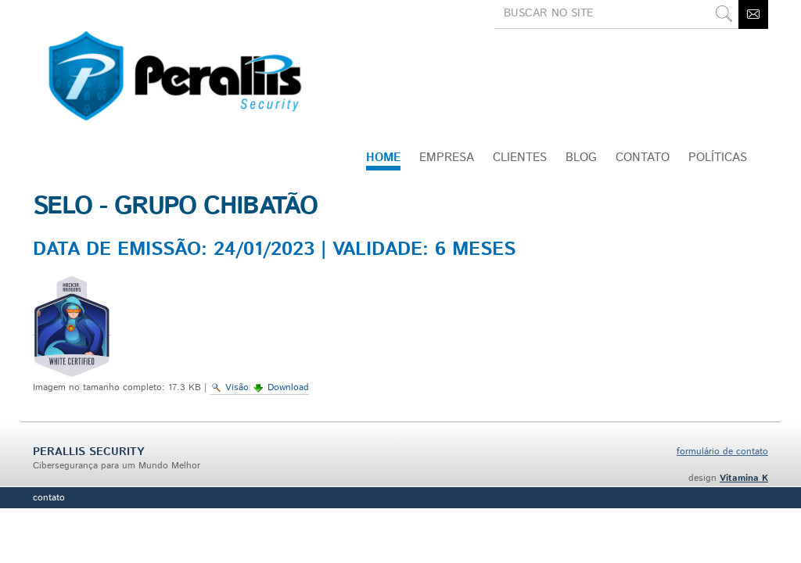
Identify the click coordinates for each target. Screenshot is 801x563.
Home (383, 157)
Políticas (717, 157)
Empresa (446, 157)
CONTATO (643, 157)
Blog (581, 157)
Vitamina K (744, 478)
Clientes (520, 157)
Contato (49, 497)
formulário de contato (722, 451)
